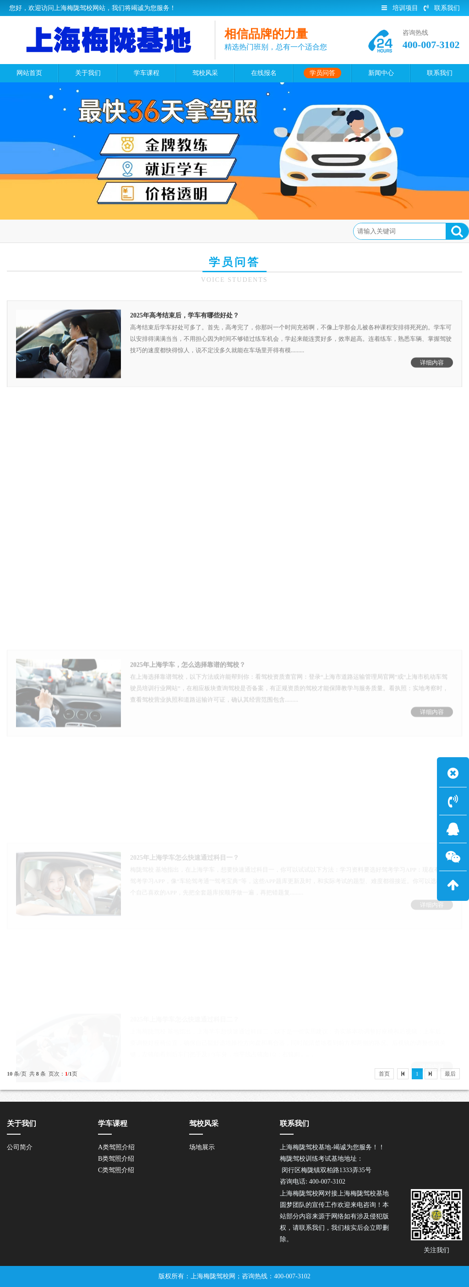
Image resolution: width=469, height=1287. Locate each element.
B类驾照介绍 (116, 1158)
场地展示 (202, 1147)
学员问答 (78, 230)
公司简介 (20, 1147)
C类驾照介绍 (116, 1170)
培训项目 (400, 8)
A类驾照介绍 (116, 1147)
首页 (47, 230)
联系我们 (442, 8)
